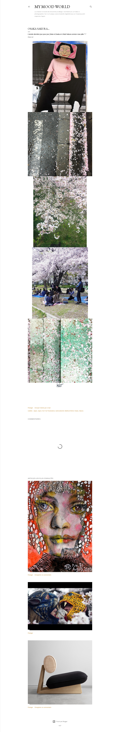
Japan (35, 411)
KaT (43, 411)
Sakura (81, 411)
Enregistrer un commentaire (43, 575)
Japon (40, 411)
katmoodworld (60, 411)
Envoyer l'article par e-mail (42, 408)
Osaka (76, 411)
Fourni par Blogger (60, 721)
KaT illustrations (50, 411)
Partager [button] (30, 408)
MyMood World (69, 411)
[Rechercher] (90, 6)
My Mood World (52, 6)
